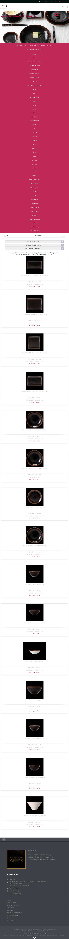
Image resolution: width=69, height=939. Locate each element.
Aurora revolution (34, 62)
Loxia (34, 144)
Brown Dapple (34, 77)
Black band (34, 69)
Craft (34, 93)
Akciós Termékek (34, 231)
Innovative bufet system (14, 912)
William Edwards (34, 219)
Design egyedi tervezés (14, 905)
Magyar (40, 1)
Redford (34, 176)
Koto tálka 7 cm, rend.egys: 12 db (34, 661)
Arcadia (34, 54)
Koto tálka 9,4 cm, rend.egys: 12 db (34, 584)
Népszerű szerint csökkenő (44, 248)
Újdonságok (10, 907)
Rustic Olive (34, 187)
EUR (55, 1)
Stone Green (34, 207)
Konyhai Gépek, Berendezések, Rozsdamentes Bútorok (34, 45)
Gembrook (34, 113)
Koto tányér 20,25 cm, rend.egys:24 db (34, 507)
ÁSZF (8, 917)
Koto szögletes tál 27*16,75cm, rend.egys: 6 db (34, 275)
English (46, 1)
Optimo (34, 160)
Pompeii (34, 172)
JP (34, 128)
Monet (34, 148)
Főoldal (9, 900)
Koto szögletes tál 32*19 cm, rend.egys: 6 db (34, 391)
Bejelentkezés (64, 1)
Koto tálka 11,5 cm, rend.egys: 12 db (34, 738)
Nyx (34, 156)
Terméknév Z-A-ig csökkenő (45, 245)
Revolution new (34, 179)
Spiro (34, 191)
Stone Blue (34, 199)
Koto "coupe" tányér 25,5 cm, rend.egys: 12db (34, 468)
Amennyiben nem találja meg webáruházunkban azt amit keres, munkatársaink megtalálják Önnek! (41, 857)
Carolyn (34, 81)
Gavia (34, 105)
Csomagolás (34, 97)
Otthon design (11, 902)
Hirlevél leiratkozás (12, 915)
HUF (51, 1)
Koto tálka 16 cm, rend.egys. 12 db (34, 700)
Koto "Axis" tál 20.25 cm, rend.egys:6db (34, 815)
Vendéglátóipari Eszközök (34, 49)
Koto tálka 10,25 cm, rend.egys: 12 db (34, 777)
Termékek (10, 920)
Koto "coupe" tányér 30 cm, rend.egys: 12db (34, 430)
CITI (34, 89)
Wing (34, 223)
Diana (34, 101)
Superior (35, 211)
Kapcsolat (10, 910)
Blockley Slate (34, 73)
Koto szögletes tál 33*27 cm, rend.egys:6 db (34, 314)
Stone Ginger (34, 203)
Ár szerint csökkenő (45, 242)
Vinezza (34, 215)
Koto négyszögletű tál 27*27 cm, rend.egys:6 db (34, 352)
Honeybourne (34, 121)
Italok (34, 124)
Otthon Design (34, 227)
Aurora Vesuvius (34, 66)
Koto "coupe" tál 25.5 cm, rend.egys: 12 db (34, 545)
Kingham (34, 132)
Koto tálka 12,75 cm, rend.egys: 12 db (34, 622)
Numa (34, 152)
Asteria (34, 58)
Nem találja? (32, 851)
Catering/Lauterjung (34, 85)
